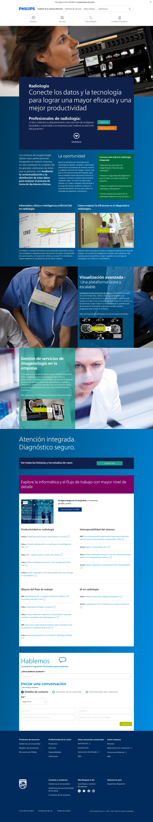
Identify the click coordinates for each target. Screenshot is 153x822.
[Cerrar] (150, 1)
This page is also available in (66, 2)
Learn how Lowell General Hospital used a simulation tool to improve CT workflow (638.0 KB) (46, 626)
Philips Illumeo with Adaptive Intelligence (102, 596)
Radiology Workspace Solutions (40, 607)
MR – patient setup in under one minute (43, 554)
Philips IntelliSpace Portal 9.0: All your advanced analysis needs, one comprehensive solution (105, 556)
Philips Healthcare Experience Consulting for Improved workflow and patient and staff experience (46, 616)
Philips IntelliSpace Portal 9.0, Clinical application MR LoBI (45, 564)
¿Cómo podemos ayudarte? (32, 671)
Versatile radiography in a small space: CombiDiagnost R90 (46, 546)
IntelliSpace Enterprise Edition (39, 376)
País (22, 697)
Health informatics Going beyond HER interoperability (108, 565)
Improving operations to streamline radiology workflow (49, 635)
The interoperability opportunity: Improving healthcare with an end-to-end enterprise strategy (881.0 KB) (104, 538)
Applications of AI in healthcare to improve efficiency (107, 604)
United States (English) (86, 2)
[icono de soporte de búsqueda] (129, 9)
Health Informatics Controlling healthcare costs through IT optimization (47, 574)
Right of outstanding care (96, 547)
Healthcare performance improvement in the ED (47, 536)
